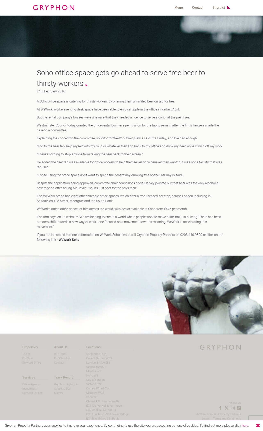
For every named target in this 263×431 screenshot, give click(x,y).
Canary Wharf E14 (91, 388)
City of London (89, 380)
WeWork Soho (67, 239)
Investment (23, 389)
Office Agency (24, 384)
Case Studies (56, 389)
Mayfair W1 (87, 371)
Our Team (54, 354)
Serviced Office (25, 362)
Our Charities (56, 358)
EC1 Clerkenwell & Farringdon (98, 406)
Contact (197, 7)
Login (211, 418)
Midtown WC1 (89, 393)
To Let (19, 354)
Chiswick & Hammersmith (96, 401)
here (245, 425)
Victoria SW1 (88, 384)
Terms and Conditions (233, 418)
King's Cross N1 (89, 367)
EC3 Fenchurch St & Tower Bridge (101, 414)
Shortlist (219, 7)
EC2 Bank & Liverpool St (95, 410)
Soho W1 (85, 397)
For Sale (21, 358)
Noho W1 (86, 375)
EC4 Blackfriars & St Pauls (96, 418)
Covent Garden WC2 (93, 358)
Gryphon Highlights (60, 384)
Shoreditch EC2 (89, 354)
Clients (52, 393)
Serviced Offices (26, 393)
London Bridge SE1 (92, 362)
